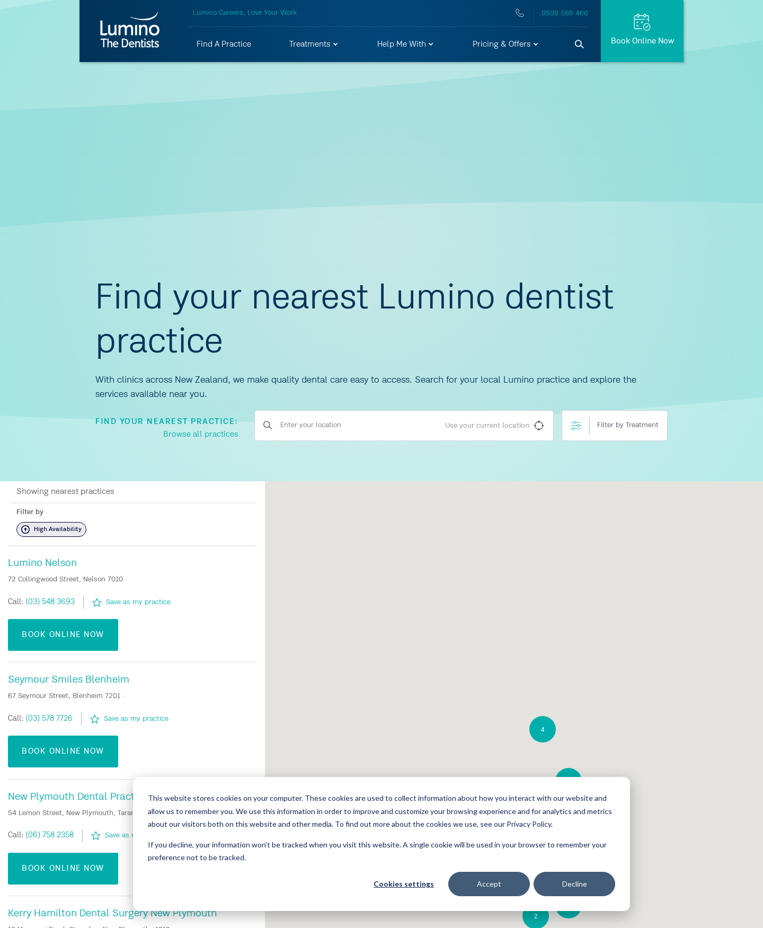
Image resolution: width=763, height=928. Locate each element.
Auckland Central (48, 679)
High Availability (51, 529)
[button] (314, 44)
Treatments (314, 44)
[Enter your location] (404, 425)
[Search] (579, 44)
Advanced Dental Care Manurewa (84, 563)
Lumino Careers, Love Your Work (245, 12)
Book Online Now (63, 634)
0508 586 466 (565, 13)
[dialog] (381, 844)
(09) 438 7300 (50, 834)
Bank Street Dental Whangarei (77, 796)
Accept (489, 883)
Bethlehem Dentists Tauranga (76, 913)
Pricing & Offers (506, 44)
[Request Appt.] (642, 31)
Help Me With (405, 44)
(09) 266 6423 (50, 601)
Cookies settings (404, 883)
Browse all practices (200, 434)
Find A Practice (224, 44)
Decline (574, 883)
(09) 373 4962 (50, 718)
